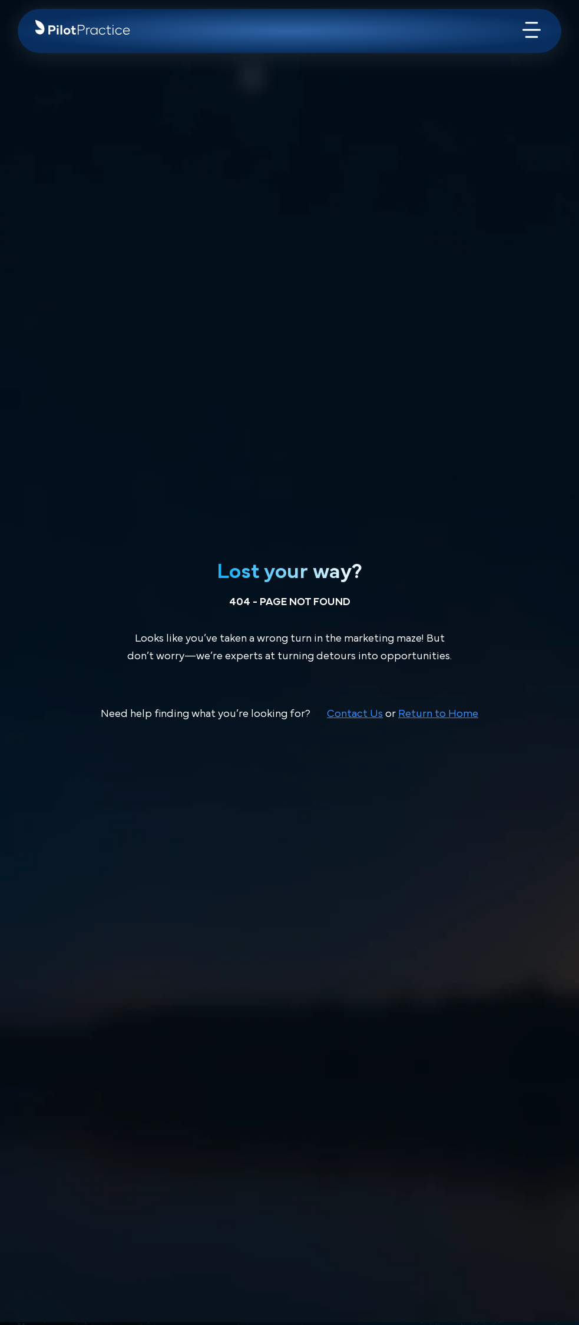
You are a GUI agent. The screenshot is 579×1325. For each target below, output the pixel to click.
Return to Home (438, 714)
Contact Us (355, 714)
